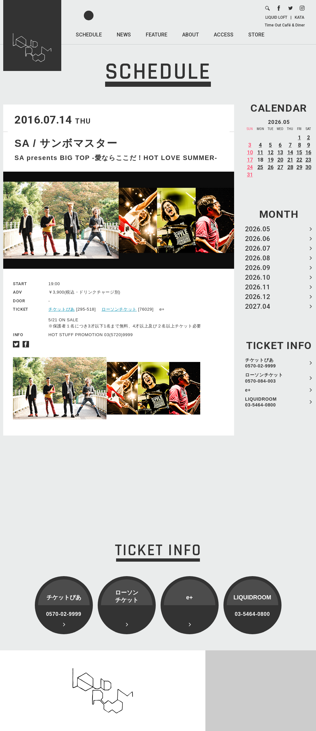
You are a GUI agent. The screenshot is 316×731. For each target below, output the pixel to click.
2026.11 (257, 287)
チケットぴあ (61, 309)
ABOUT (190, 35)
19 (270, 160)
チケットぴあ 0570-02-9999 (260, 362)
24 (250, 167)
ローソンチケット (119, 309)
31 (250, 175)
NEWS (124, 35)
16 (308, 152)
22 (299, 160)
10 (250, 152)
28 (290, 167)
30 (308, 167)
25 (260, 167)
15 (299, 152)
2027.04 (257, 306)
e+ (248, 390)
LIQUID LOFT (276, 17)
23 (308, 160)
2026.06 (257, 238)
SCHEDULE (89, 35)
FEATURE (156, 35)
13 (280, 152)
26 (270, 167)
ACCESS (223, 35)
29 (299, 167)
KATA (299, 17)
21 (290, 160)
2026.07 (257, 248)
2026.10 (257, 277)
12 (270, 152)
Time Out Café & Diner (285, 25)
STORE (256, 35)
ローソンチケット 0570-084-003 (264, 377)
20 (280, 160)
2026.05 (257, 229)
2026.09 (257, 268)
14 (290, 152)
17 (250, 160)
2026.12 (257, 297)
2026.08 (257, 258)
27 (280, 167)
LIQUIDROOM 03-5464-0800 (261, 401)
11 (260, 152)
